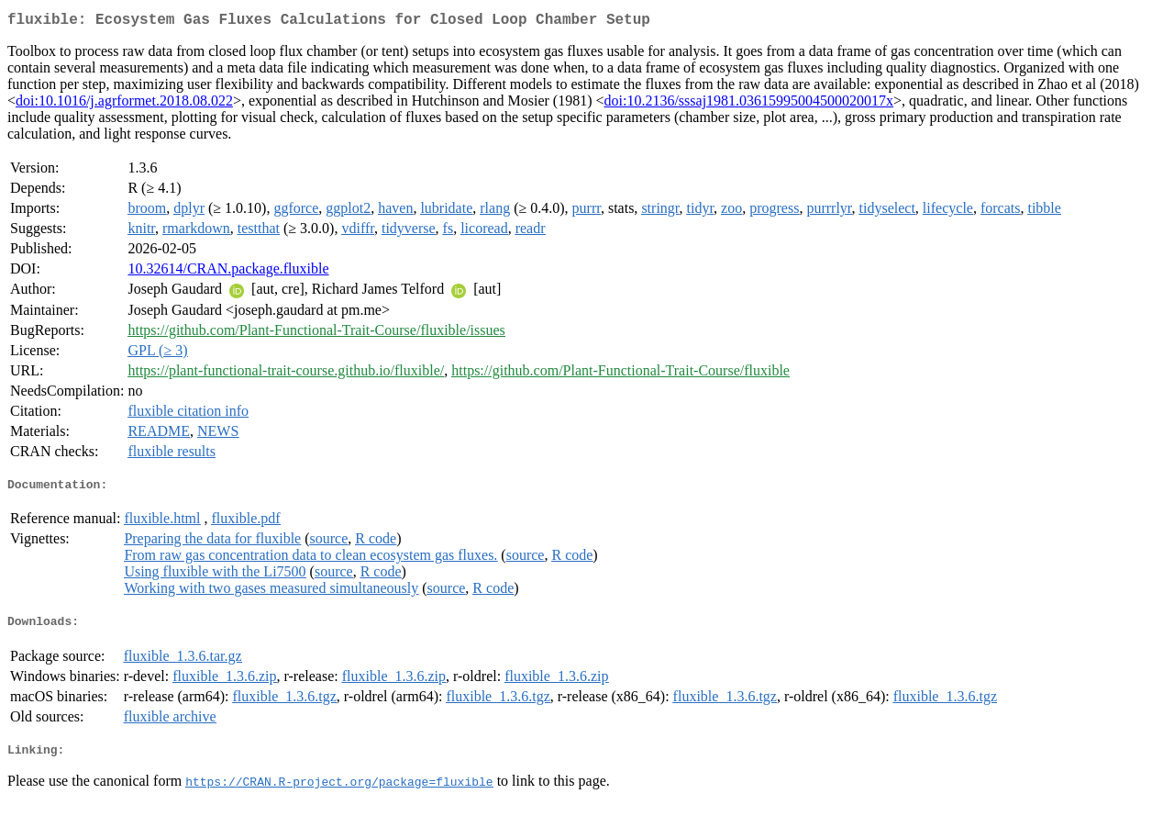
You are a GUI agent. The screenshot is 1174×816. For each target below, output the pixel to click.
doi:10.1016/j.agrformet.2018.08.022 (124, 104)
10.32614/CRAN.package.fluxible (227, 272)
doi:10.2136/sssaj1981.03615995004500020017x (749, 104)
